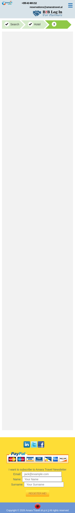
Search (11, 24)
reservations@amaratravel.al (46, 7)
